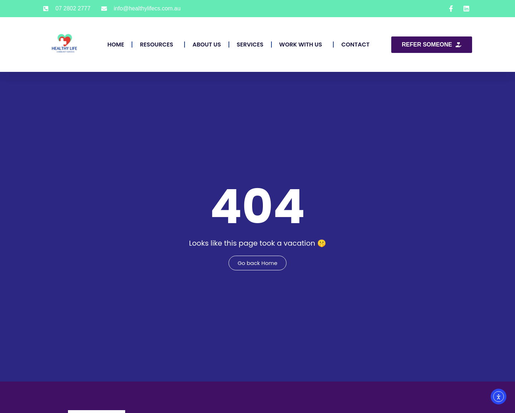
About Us (206, 44)
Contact (355, 44)
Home (115, 44)
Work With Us (302, 44)
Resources (158, 44)
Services (250, 44)
